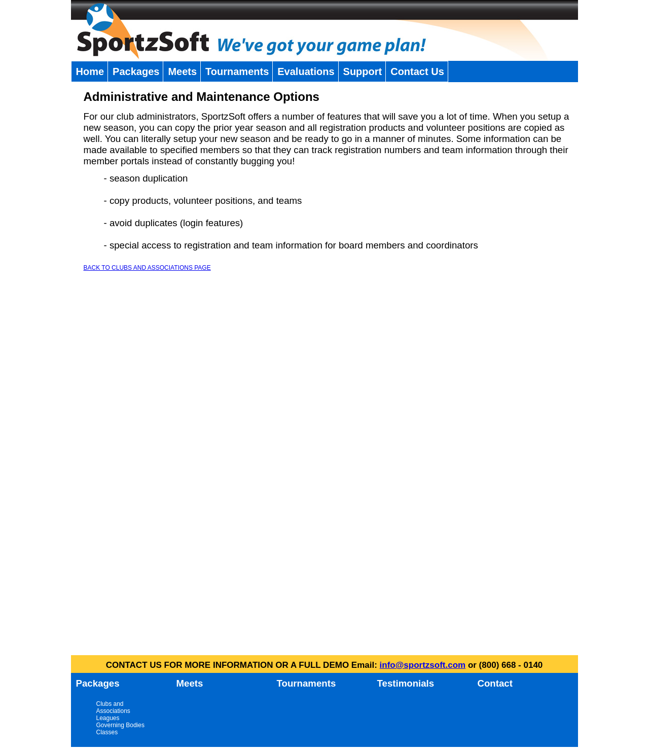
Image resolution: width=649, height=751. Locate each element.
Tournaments (237, 71)
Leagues (108, 718)
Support (362, 71)
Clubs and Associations (113, 707)
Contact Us (417, 71)
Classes (107, 732)
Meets (182, 71)
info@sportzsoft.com (423, 665)
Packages (136, 71)
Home (90, 71)
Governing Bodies (120, 725)
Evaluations (305, 71)
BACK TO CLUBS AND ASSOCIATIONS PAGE (147, 267)
